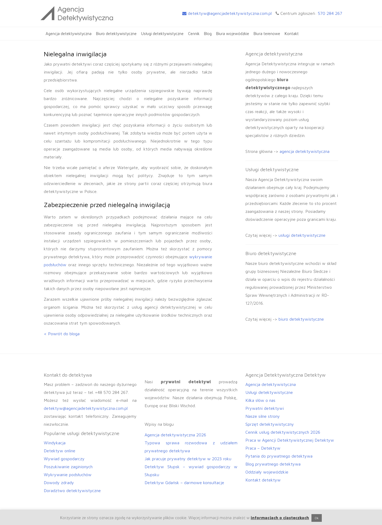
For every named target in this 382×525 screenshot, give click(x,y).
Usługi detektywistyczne (162, 33)
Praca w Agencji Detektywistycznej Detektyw (289, 440)
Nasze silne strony (262, 416)
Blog (208, 33)
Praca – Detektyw (262, 448)
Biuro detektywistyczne (116, 33)
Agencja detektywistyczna (69, 33)
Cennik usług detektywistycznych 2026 (282, 432)
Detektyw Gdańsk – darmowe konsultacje (184, 482)
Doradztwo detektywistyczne (72, 490)
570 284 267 (330, 13)
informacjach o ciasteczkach (280, 517)
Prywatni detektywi (264, 408)
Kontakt (292, 33)
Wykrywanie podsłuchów (68, 474)
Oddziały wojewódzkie (266, 472)
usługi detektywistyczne (302, 235)
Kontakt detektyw (263, 479)
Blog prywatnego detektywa (273, 464)
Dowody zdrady (59, 482)
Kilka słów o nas (260, 400)
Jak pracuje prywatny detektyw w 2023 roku (188, 458)
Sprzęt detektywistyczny (269, 424)
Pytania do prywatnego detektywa (278, 456)
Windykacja (55, 442)
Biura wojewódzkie (232, 33)
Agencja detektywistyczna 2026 (175, 434)
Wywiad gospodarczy (64, 458)
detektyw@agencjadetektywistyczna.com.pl (227, 13)
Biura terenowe (267, 33)
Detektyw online (59, 450)
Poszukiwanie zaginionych (68, 466)
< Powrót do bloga (62, 333)
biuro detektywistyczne (301, 319)
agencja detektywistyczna (304, 151)
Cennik (193, 33)
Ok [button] (317, 518)
